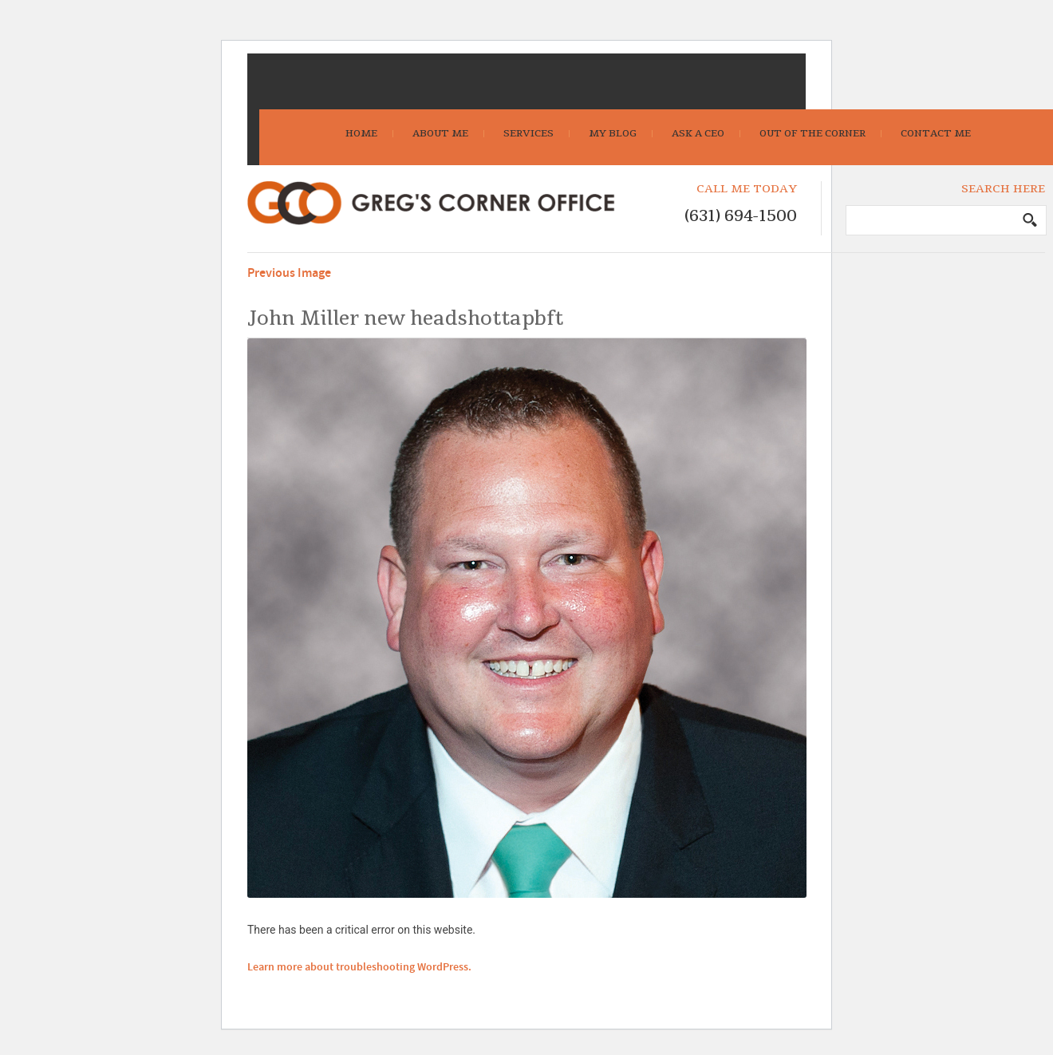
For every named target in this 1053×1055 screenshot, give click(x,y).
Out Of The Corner (812, 133)
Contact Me (936, 133)
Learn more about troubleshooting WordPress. (359, 967)
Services (528, 133)
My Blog (613, 133)
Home (361, 133)
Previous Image (289, 273)
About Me (440, 133)
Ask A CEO (698, 133)
